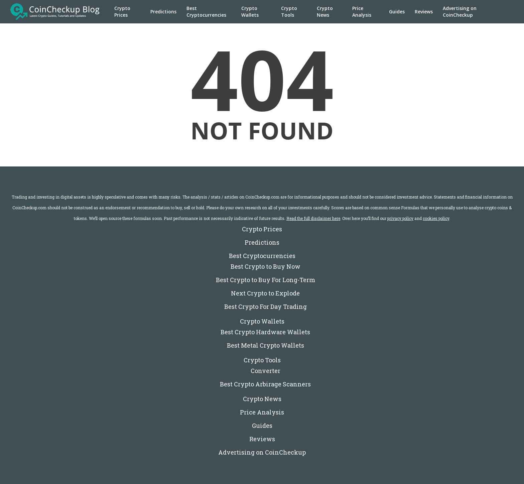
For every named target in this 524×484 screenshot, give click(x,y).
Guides (397, 11)
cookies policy (436, 218)
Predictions (163, 11)
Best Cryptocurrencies (206, 11)
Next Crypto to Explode (265, 293)
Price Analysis (361, 11)
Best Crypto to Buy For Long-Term (265, 280)
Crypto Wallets (250, 11)
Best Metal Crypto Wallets (265, 345)
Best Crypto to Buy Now (265, 266)
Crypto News (325, 11)
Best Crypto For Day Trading (265, 306)
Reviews (424, 11)
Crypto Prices (122, 11)
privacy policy (400, 218)
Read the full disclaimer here (313, 218)
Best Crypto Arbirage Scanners (265, 384)
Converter (265, 371)
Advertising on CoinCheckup (460, 11)
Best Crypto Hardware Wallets (265, 332)
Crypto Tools (289, 11)
